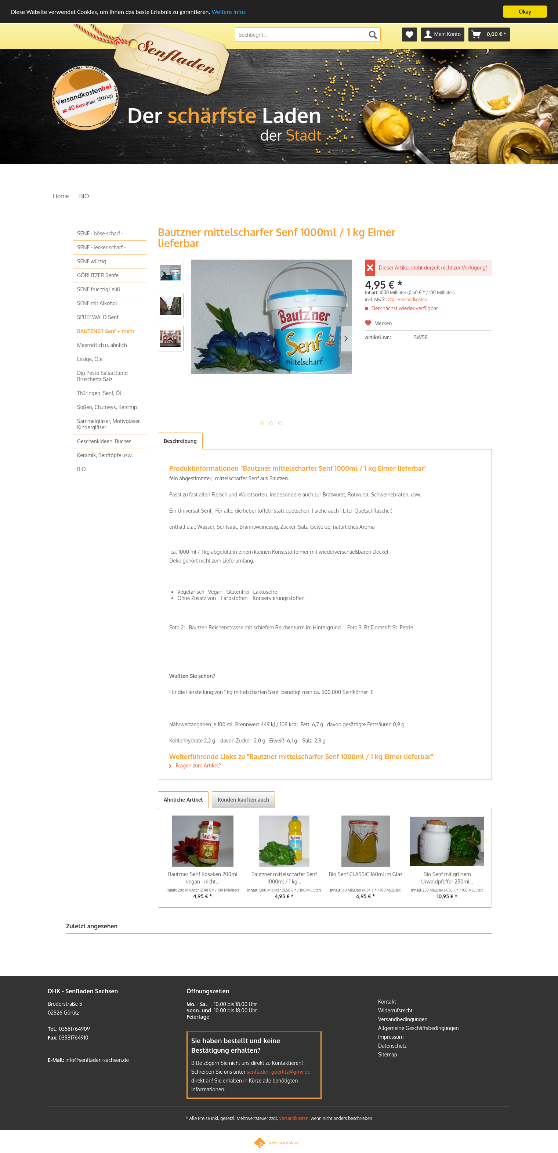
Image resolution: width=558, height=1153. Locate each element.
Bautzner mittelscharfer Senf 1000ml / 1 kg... (284, 878)
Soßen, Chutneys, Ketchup (107, 407)
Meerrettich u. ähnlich (102, 345)
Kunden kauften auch (243, 799)
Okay (525, 11)
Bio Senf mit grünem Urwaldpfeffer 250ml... (447, 878)
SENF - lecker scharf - (101, 247)
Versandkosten (293, 1118)
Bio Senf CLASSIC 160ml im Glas (365, 874)
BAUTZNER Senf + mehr (105, 331)
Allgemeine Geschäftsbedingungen (418, 1028)
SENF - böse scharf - (100, 233)
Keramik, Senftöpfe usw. (105, 455)
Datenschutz (392, 1045)
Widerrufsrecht (395, 1010)
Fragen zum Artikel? (195, 765)
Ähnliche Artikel (183, 799)
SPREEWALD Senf (98, 317)
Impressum (390, 1037)
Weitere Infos (229, 12)
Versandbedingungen (403, 1019)
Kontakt (387, 1001)
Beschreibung (180, 441)
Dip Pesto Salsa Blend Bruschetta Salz (102, 376)
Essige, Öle (90, 359)
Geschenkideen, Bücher (104, 441)
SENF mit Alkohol (97, 303)
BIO (81, 469)
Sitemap (387, 1054)
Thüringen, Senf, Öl (99, 393)
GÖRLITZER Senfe (98, 275)
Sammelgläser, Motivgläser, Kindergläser (109, 424)
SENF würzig (91, 261)
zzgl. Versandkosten (407, 299)
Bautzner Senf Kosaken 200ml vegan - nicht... (203, 878)
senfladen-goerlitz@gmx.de (278, 1072)
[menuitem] (409, 34)
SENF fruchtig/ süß (98, 289)
